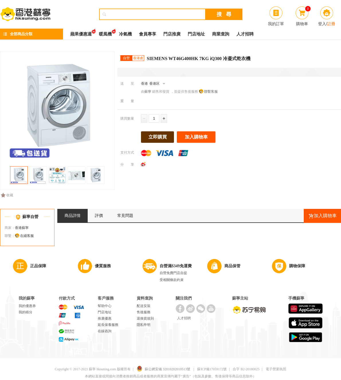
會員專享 (147, 34)
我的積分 (25, 312)
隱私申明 (143, 325)
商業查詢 (220, 34)
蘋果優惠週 (81, 32)
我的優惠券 (27, 306)
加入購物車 (196, 136)
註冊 (331, 23)
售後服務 (143, 312)
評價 (99, 215)
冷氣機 (125, 34)
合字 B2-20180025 (246, 369)
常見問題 (125, 215)
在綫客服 (27, 236)
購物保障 (297, 266)
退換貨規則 (145, 318)
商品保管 (232, 266)
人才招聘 (245, 34)
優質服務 (103, 266)
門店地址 (196, 34)
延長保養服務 (108, 325)
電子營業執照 (276, 369)
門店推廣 (172, 34)
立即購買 (157, 136)
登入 (322, 23)
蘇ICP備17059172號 (212, 369)
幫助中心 (104, 306)
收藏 (7, 195)
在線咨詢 (104, 331)
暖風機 (105, 32)
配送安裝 (143, 306)
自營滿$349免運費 (176, 266)
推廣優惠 (104, 318)
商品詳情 (72, 215)
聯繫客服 (211, 92)
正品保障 (38, 266)
